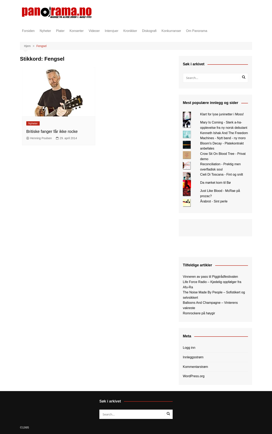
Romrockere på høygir (199, 313)
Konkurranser (171, 31)
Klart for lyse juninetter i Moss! (222, 114)
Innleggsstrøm (193, 357)
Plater (60, 31)
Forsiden (28, 31)
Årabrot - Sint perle (213, 201)
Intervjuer (111, 31)
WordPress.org (193, 376)
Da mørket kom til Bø (215, 182)
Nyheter (45, 31)
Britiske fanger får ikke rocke (52, 131)
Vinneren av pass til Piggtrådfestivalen (210, 276)
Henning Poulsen (39, 138)
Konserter (76, 31)
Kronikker (130, 31)
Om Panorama (196, 31)
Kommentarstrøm (195, 366)
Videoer (94, 31)
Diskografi (149, 31)
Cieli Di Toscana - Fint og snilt (221, 174)
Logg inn (189, 347)
